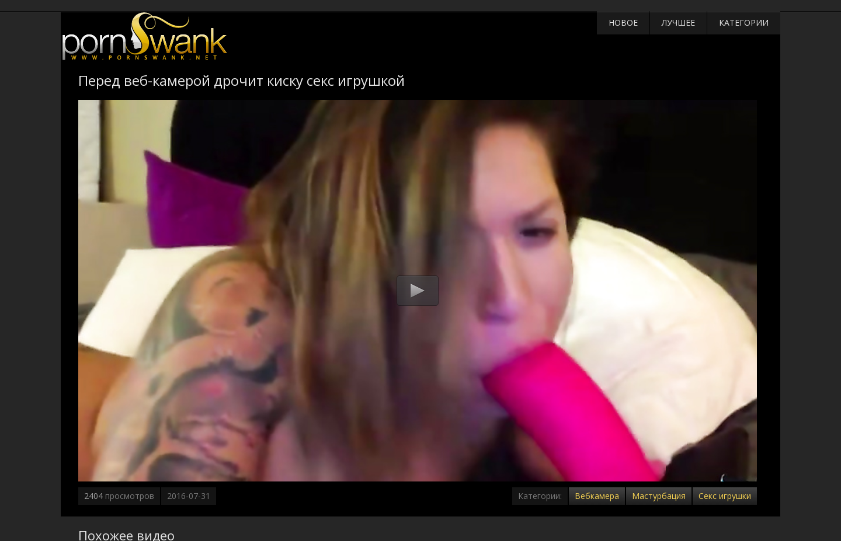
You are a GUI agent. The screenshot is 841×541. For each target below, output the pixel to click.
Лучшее (678, 22)
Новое (623, 22)
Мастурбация (659, 495)
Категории (744, 22)
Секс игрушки (724, 495)
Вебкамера (597, 495)
